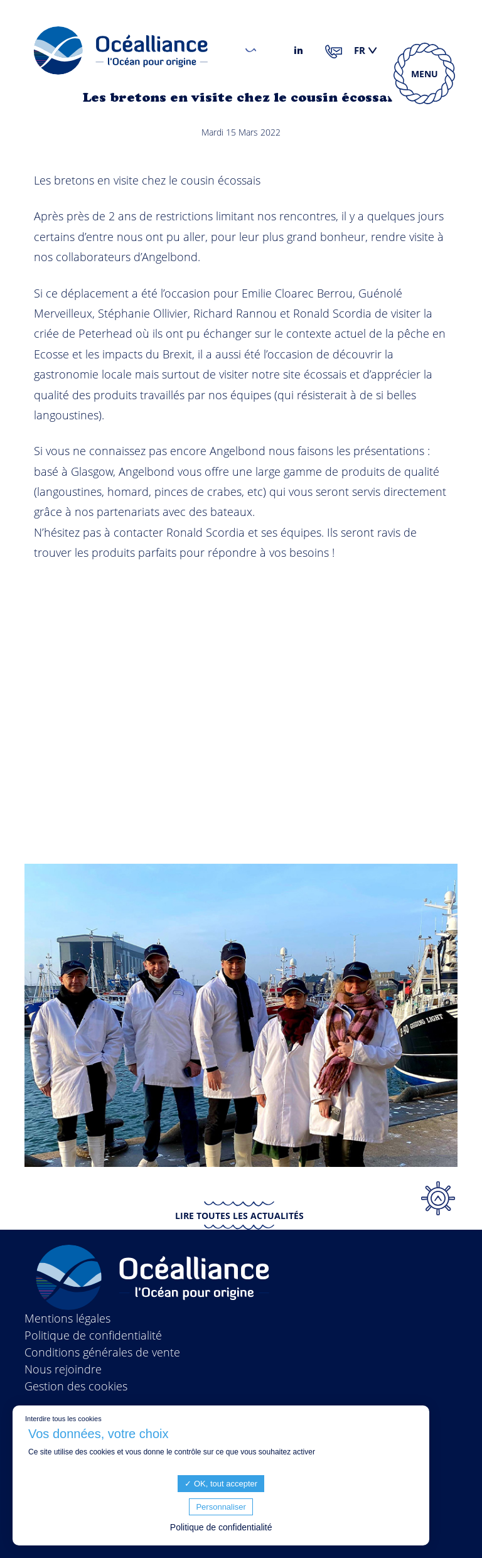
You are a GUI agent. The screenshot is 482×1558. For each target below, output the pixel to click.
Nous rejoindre (63, 1369)
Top (438, 1198)
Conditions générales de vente (102, 1352)
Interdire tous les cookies (63, 1418)
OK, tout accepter (221, 1483)
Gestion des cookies (75, 1386)
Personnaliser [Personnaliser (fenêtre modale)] (221, 1507)
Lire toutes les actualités (239, 1216)
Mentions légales (67, 1318)
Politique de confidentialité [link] (221, 1527)
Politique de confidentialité (93, 1335)
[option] (241, 1015)
